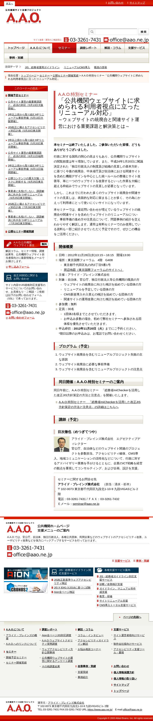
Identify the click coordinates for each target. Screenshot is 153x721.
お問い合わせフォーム (21, 317)
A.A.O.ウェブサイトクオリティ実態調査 (57, 642)
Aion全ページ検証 (64, 591)
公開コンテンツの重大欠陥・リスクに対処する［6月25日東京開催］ (26, 182)
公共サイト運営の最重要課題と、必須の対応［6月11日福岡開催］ (25, 156)
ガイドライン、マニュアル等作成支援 (117, 590)
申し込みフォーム (19, 266)
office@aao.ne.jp (132, 709)
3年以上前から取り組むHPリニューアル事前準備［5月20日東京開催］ (26, 143)
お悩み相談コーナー (89, 649)
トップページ (28, 75)
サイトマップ (137, 2)
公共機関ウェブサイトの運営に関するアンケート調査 (57, 659)
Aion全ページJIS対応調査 (56, 635)
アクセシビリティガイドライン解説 (93, 642)
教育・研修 (105, 596)
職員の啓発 (100, 67)
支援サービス (122, 560)
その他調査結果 (51, 666)
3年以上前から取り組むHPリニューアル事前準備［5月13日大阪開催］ (26, 118)
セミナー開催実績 (16, 662)
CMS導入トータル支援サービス (117, 605)
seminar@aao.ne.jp (86, 503)
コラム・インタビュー (91, 635)
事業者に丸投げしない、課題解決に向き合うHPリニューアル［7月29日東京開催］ (26, 220)
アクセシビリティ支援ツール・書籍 (129, 651)
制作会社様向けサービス (128, 643)
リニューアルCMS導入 (77, 67)
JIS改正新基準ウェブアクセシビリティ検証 (72, 581)
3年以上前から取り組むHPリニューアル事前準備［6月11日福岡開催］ (26, 169)
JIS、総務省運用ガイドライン (42, 67)
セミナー (44, 75)
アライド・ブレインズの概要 (21, 637)
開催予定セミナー (18, 95)
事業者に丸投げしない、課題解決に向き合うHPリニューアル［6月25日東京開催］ (26, 194)
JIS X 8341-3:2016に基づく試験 (72, 587)
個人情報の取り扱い (125, 678)
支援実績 (83, 671)
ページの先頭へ (132, 617)
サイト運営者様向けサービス (129, 637)
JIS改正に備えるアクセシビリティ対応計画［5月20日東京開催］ (26, 131)
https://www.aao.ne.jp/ (99, 709)
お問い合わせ (116, 2)
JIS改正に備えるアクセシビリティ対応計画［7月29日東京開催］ (26, 207)
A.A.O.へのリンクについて (21, 643)
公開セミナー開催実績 (65, 75)
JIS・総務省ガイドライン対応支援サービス (118, 578)
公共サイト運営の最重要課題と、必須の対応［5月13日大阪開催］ (25, 105)
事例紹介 (83, 677)
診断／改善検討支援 (111, 584)
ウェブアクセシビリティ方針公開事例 (57, 651)
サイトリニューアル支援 (113, 600)
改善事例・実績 (87, 666)
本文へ (9, 3)
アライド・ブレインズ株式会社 (66, 702)
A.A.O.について (15, 629)
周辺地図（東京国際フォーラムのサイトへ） (94, 269)
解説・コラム (85, 629)
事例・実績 (142, 560)
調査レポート (49, 629)
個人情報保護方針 (124, 672)
